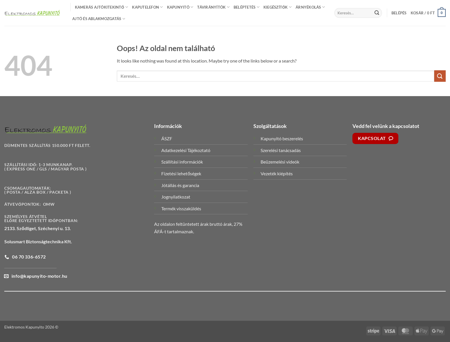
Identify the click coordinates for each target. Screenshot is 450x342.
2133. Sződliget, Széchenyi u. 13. (37, 228)
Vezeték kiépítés (277, 173)
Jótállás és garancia (180, 185)
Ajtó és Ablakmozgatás (98, 19)
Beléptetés (246, 7)
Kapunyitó (180, 7)
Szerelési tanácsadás (281, 150)
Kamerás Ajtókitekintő (101, 7)
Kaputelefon (147, 7)
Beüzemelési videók (280, 161)
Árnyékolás (310, 7)
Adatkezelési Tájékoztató (185, 150)
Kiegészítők (277, 7)
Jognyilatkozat (175, 196)
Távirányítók (213, 7)
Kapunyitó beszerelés (282, 138)
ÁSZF (166, 138)
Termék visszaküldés (181, 208)
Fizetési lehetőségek (181, 173)
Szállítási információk (182, 161)
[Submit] (377, 13)
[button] (399, 13)
